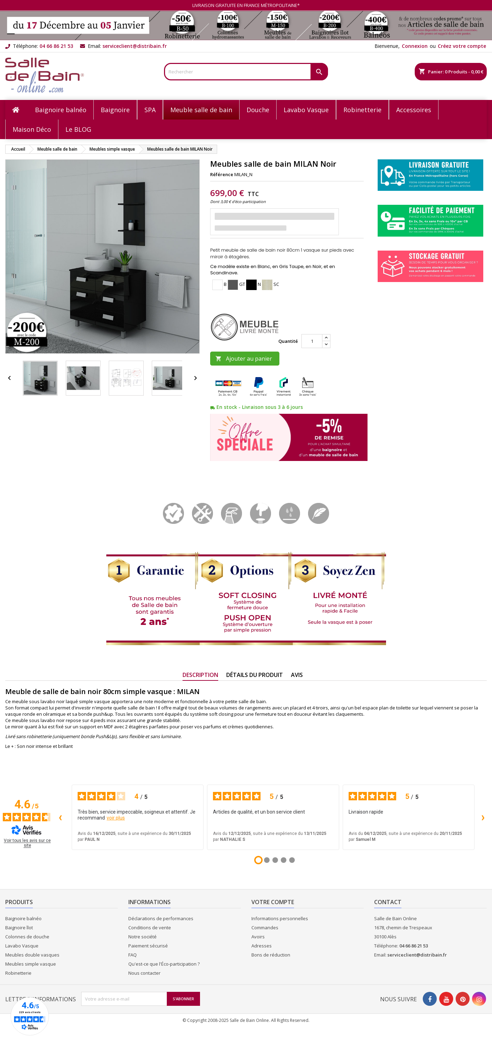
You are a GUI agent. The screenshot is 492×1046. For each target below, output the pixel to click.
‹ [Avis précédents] (60, 817)
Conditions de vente (149, 927)
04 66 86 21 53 (56, 46)
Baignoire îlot (19, 927)
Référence (221, 174)
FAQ (132, 955)
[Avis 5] (292, 860)
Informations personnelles (279, 918)
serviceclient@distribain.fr (134, 46)
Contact (387, 902)
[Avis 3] (275, 860)
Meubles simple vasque (30, 964)
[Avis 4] (283, 860)
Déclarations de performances (160, 918)
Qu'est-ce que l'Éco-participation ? (164, 964)
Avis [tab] (297, 675)
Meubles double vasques (32, 955)
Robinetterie (18, 973)
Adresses (261, 946)
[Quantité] (311, 341)
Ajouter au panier (243, 358)
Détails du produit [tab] (254, 675)
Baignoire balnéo (23, 918)
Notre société (142, 936)
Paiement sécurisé (148, 946)
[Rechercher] (246, 71)
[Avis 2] (267, 860)
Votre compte (272, 902)
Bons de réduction (270, 955)
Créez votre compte (462, 46)
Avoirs (258, 936)
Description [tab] (200, 675)
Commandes (264, 927)
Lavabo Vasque (21, 946)
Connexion (415, 46)
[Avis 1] (258, 860)
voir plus (116, 818)
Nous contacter (144, 973)
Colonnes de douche (27, 936)
